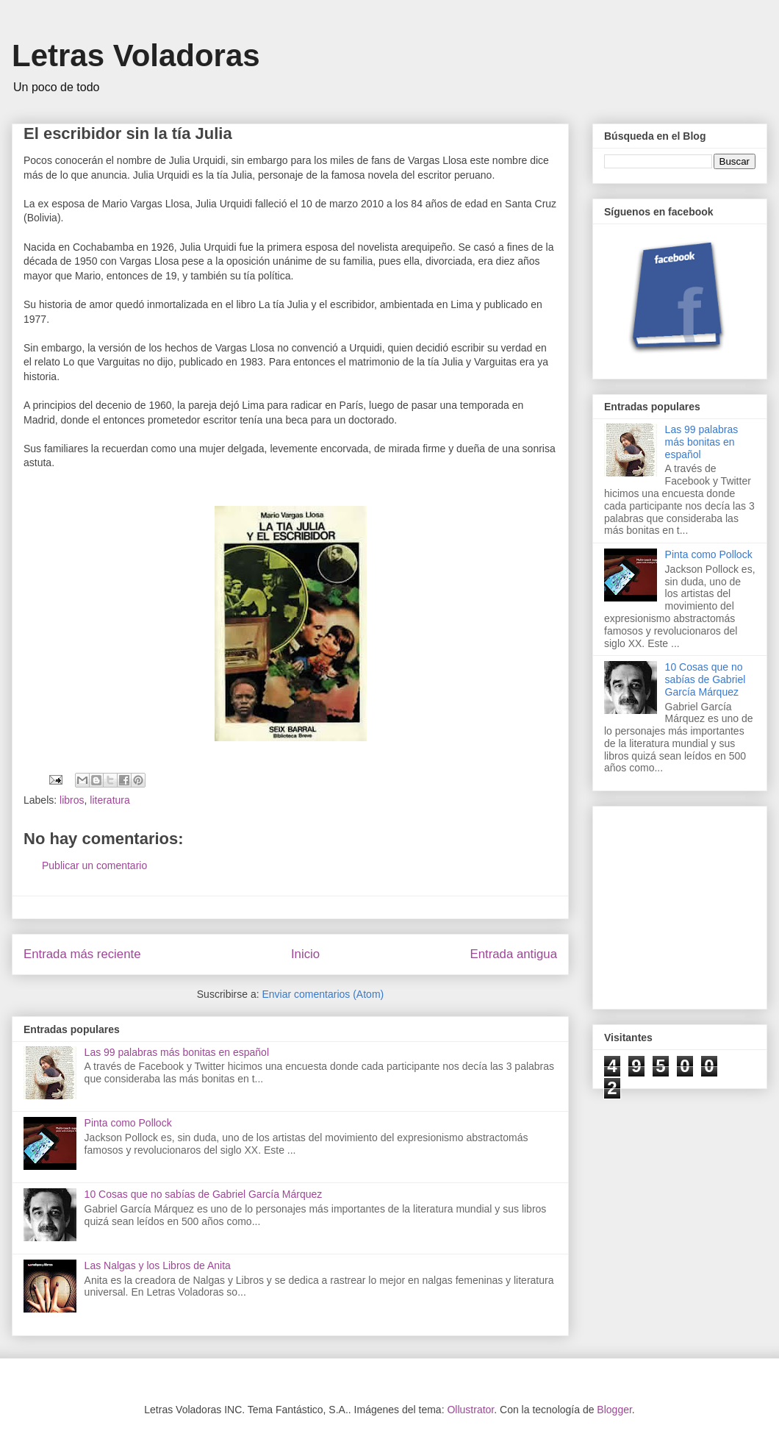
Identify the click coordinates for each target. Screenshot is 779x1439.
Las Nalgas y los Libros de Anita (158, 1265)
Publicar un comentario (94, 865)
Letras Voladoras (136, 55)
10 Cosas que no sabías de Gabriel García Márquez (204, 1194)
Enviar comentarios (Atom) (323, 994)
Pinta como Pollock (128, 1123)
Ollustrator (470, 1409)
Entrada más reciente (82, 954)
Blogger (614, 1409)
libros (72, 800)
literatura (109, 800)
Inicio (305, 954)
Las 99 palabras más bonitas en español (177, 1052)
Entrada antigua (514, 954)
